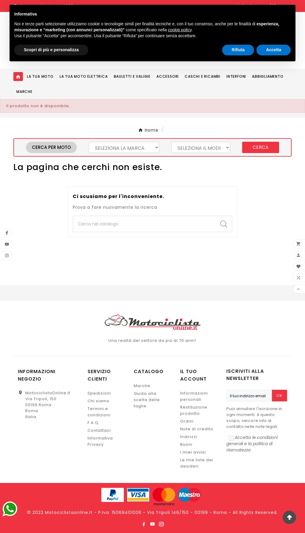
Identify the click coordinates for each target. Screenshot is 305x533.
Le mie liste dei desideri (196, 463)
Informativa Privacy (100, 441)
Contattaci (99, 430)
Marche (142, 386)
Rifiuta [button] (238, 49)
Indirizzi (188, 437)
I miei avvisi (193, 452)
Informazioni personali (194, 396)
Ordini (187, 421)
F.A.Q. (94, 423)
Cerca (261, 147)
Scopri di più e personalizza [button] (51, 49)
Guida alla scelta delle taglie (147, 400)
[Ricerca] (144, 224)
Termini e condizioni (99, 412)
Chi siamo (99, 401)
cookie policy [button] (180, 29)
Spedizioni (99, 393)
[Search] (223, 224)
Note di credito (196, 429)
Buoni (186, 444)
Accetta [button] (273, 49)
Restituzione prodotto (193, 410)
